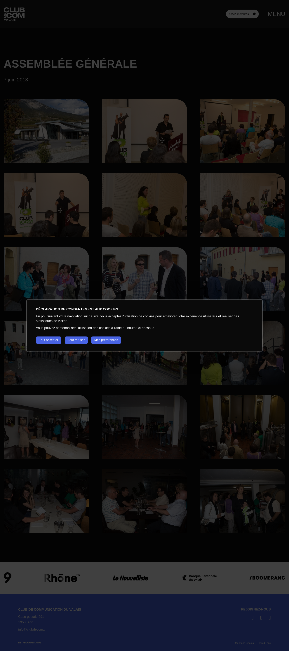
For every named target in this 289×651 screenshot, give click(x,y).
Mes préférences (111, 340)
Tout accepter (49, 340)
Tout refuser (79, 340)
